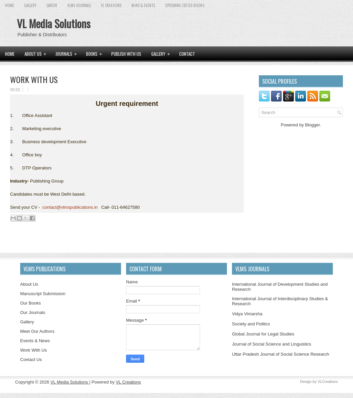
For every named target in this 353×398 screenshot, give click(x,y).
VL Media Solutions (53, 23)
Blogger (312, 124)
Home (9, 5)
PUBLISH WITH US (126, 53)
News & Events (143, 5)
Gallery (27, 321)
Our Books (30, 303)
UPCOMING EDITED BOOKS (184, 5)
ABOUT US (37, 51)
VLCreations (327, 382)
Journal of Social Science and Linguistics (271, 344)
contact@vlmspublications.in (69, 207)
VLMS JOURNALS (79, 5)
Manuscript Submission (42, 293)
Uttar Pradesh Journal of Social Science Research (280, 354)
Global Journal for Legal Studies (263, 333)
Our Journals (32, 312)
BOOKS (96, 51)
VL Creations (128, 382)
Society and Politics (251, 323)
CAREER (51, 5)
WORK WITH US (34, 79)
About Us (29, 284)
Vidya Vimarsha (247, 313)
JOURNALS (68, 51)
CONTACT (187, 53)
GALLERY (30, 5)
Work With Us (33, 350)
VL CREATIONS (111, 5)
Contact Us (31, 359)
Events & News (35, 340)
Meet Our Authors (37, 331)
